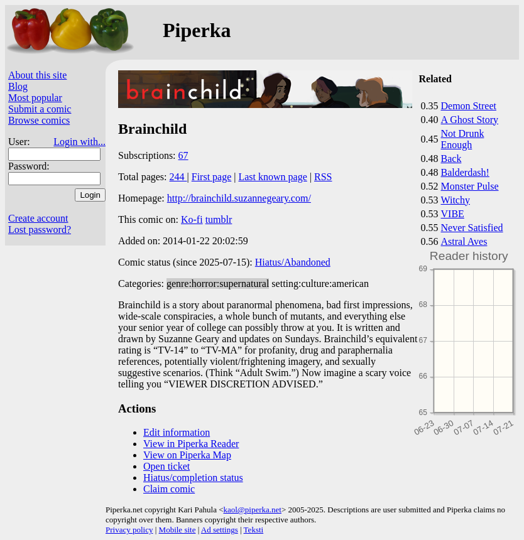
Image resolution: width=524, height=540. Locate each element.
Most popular (35, 97)
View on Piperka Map (187, 455)
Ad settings (219, 529)
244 (178, 176)
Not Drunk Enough (462, 139)
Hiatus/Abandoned (292, 262)
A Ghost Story (470, 119)
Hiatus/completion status (193, 477)
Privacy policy (129, 529)
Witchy (455, 200)
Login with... (79, 141)
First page (212, 176)
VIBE (452, 213)
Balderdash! (465, 172)
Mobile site (177, 529)
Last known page (272, 176)
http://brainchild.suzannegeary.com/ (239, 198)
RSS (323, 176)
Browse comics (39, 120)
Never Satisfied (472, 227)
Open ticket (166, 466)
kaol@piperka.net (252, 509)
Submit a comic (39, 109)
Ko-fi (192, 219)
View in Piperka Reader (191, 443)
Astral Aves (464, 241)
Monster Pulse (470, 186)
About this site (37, 75)
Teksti (254, 529)
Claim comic (169, 488)
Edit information (176, 432)
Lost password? (39, 229)
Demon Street (468, 105)
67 (183, 155)
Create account (38, 218)
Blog (18, 86)
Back (451, 158)
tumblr (218, 219)
